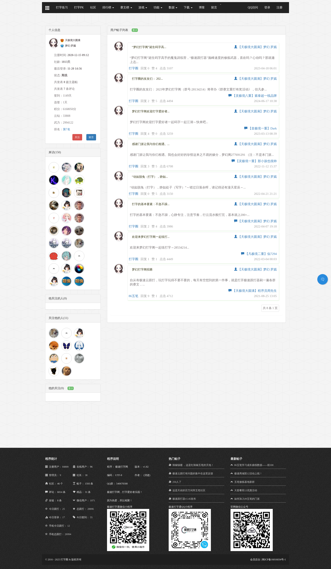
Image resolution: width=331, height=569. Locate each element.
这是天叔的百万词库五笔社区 (188, 490)
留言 (214, 7)
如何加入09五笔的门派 (247, 498)
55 (91, 517)
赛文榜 (126, 7)
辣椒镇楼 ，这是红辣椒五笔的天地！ (193, 465)
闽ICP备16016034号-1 (274, 559)
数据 (173, 7)
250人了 (176, 481)
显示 (70, 388)
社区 (93, 7)
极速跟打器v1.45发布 (184, 498)
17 (63, 517)
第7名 (66, 129)
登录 (267, 7)
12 (68, 525)
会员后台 (255, 559)
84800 (65, 466)
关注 (77, 137)
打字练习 (62, 7)
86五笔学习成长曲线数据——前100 (254, 465)
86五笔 (133, 296)
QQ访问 (253, 7)
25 (63, 508)
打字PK (79, 7)
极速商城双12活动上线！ (248, 473)
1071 (92, 500)
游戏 (142, 7)
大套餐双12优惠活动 (245, 490)
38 (86, 475)
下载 (188, 7)
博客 (202, 7)
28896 (90, 508)
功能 (157, 7)
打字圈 (133, 68)
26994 (68, 534)
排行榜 (108, 7)
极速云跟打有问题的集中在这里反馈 (192, 473)
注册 (279, 7)
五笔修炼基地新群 (244, 481)
